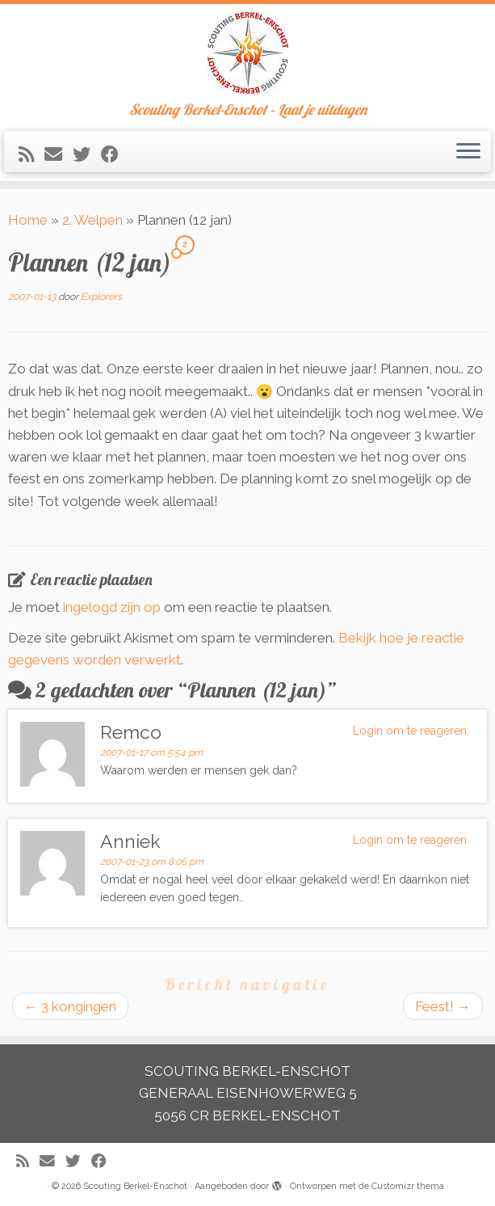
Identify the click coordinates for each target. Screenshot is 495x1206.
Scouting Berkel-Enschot (135, 1186)
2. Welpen (92, 220)
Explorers (101, 296)
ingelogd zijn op (112, 607)
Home (28, 220)
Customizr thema (407, 1186)
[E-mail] (58, 154)
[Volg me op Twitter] (87, 154)
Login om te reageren (410, 730)
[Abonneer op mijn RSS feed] (31, 154)
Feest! (443, 1006)
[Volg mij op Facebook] (115, 154)
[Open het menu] (468, 152)
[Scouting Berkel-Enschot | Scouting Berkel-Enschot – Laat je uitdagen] (247, 53)
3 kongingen (70, 1006)
